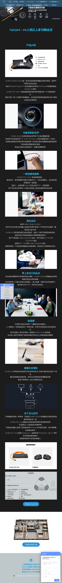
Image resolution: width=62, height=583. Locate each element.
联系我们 (22, 1)
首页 (10, 1)
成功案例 (28, 5)
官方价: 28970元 (31, 507)
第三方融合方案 (10, 5)
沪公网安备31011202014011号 (23, 579)
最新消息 (54, 5)
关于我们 (15, 1)
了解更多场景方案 (31, 548)
